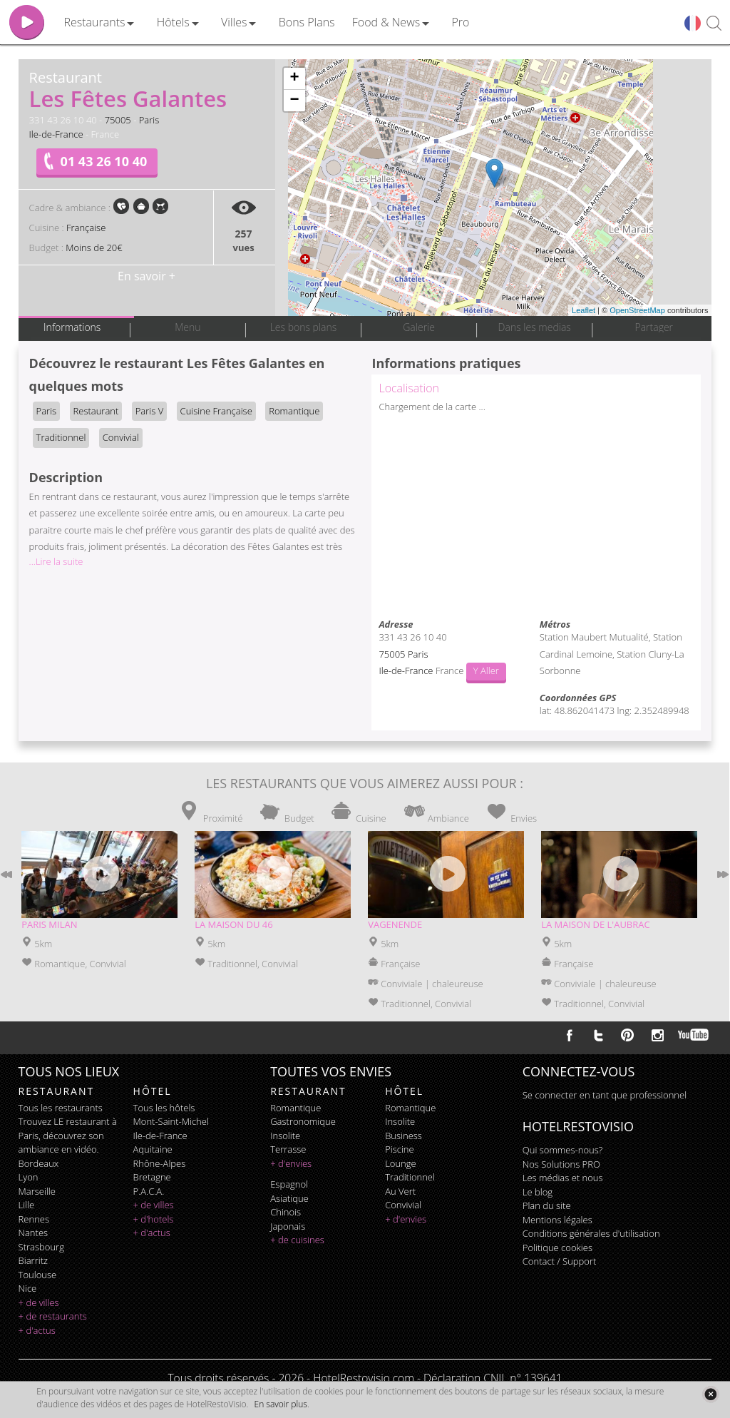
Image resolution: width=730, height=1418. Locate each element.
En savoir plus (281, 1404)
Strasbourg (41, 1246)
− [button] (294, 100)
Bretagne (152, 1176)
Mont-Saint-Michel (171, 1121)
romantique (295, 1107)
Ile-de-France (56, 134)
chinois (285, 1211)
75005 (118, 119)
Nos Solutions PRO (561, 1164)
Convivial (121, 437)
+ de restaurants (53, 1316)
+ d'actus (37, 1330)
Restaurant (96, 410)
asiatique (289, 1198)
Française (86, 227)
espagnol (289, 1184)
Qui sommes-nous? (562, 1149)
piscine (399, 1149)
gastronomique (303, 1121)
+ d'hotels (153, 1219)
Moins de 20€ (94, 247)
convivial (403, 1204)
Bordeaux (39, 1163)
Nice (28, 1288)
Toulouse (38, 1274)
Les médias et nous (563, 1177)
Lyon (28, 1176)
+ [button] (294, 78)
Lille (27, 1204)
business (403, 1135)
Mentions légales (557, 1219)
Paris (149, 119)
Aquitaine (153, 1149)
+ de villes (39, 1302)
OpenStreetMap (637, 310)
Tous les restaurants (61, 1107)
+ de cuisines (297, 1239)
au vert (400, 1191)
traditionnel (410, 1176)
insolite (285, 1135)
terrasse (288, 1149)
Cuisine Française (216, 410)
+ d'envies (291, 1163)
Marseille (37, 1191)
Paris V (149, 410)
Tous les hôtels (164, 1107)
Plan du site (547, 1205)
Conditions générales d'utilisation (591, 1233)
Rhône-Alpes (159, 1163)
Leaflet (583, 310)
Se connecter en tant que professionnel (605, 1094)
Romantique (294, 410)
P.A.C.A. (149, 1191)
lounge (400, 1163)
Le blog (537, 1191)
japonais (287, 1226)
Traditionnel (61, 437)
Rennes (34, 1219)
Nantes (33, 1232)
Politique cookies (557, 1247)
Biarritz (33, 1260)
